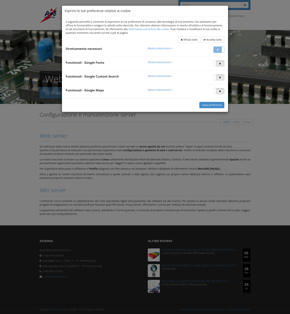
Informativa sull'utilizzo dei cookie (148, 29)
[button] (160, 48)
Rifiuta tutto (189, 39)
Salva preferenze (212, 105)
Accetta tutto (212, 39)
